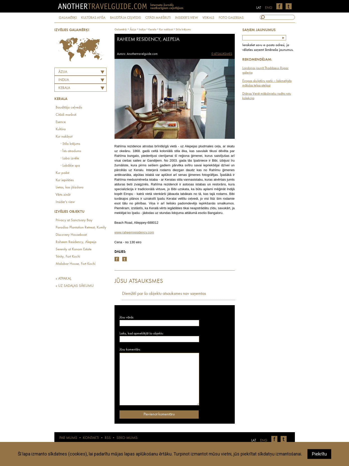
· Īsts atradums (71, 151)
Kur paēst (62, 173)
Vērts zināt (63, 195)
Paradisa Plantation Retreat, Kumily (81, 227)
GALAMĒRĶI (68, 18)
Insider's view (65, 202)
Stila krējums (183, 29)
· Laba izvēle (70, 158)
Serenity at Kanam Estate (73, 249)
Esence (61, 122)
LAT (258, 8)
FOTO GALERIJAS (231, 18)
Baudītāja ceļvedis (69, 107)
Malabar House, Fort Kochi (75, 264)
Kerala (64, 88)
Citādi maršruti (66, 115)
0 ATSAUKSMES (221, 54)
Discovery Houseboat (71, 235)
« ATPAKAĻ (63, 279)
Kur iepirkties (65, 180)
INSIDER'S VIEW (186, 18)
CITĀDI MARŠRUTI (158, 18)
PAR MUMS (68, 438)
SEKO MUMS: (127, 438)
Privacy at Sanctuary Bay (74, 220)
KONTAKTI (91, 438)
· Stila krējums (70, 144)
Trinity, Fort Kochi (68, 257)
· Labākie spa (70, 166)
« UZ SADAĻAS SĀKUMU (75, 286)
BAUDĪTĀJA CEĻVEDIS (125, 18)
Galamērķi (120, 29)
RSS (108, 438)
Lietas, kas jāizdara (69, 187)
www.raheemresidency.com (134, 232)
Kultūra (61, 129)
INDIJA (63, 80)
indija (142, 29)
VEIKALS (208, 18)
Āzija (62, 72)
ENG (268, 8)
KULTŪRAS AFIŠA (93, 18)
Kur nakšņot (64, 137)
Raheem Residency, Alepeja (76, 242)
